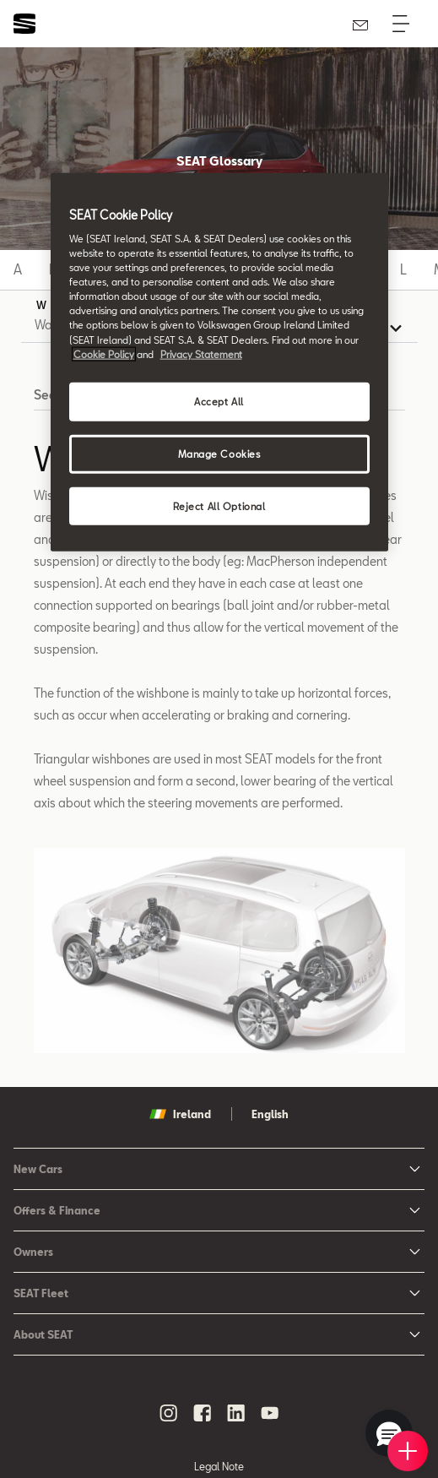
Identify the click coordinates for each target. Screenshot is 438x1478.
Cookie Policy (103, 353)
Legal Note (219, 1466)
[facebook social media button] (202, 1413)
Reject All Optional (219, 505)
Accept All (219, 400)
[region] (219, 362)
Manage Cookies (219, 453)
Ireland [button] (180, 1114)
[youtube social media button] (270, 1413)
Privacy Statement (201, 353)
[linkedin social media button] (236, 1413)
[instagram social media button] (169, 1413)
